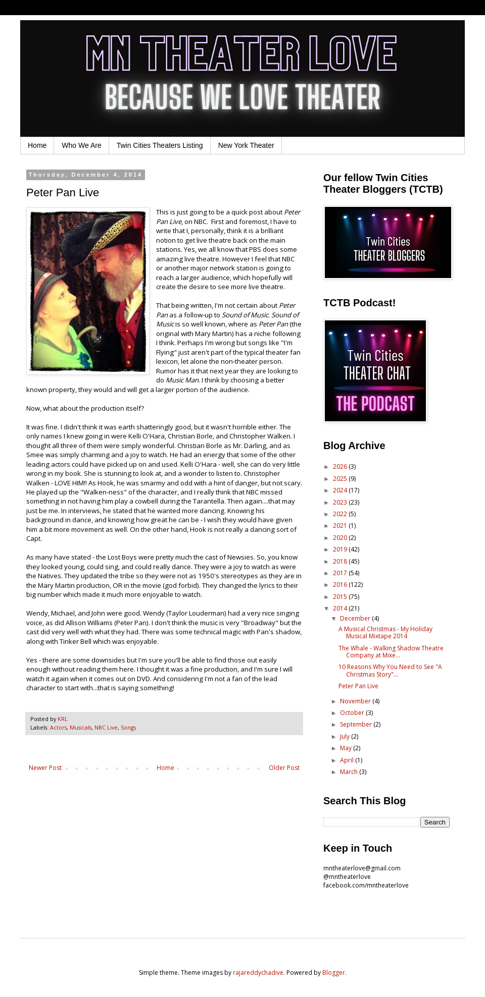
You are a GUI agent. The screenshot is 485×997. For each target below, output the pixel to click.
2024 (341, 490)
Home (37, 145)
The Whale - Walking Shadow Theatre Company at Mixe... (391, 651)
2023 (341, 502)
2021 (341, 525)
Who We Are (81, 145)
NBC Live (106, 727)
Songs (128, 727)
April (347, 760)
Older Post (284, 767)
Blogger (333, 972)
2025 (341, 478)
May (346, 748)
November (356, 701)
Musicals (80, 727)
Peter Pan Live (358, 686)
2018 (341, 561)
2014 (341, 608)
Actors (58, 727)
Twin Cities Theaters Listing (160, 145)
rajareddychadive (258, 972)
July (345, 736)
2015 (341, 596)
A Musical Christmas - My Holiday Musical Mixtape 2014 (385, 632)
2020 (341, 537)
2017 (341, 573)
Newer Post (45, 767)
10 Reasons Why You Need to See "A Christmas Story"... (390, 670)
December (356, 618)
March (349, 771)
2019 (341, 549)
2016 (341, 584)
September (356, 724)
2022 (341, 514)
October (353, 712)
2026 (341, 466)
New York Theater (246, 145)
